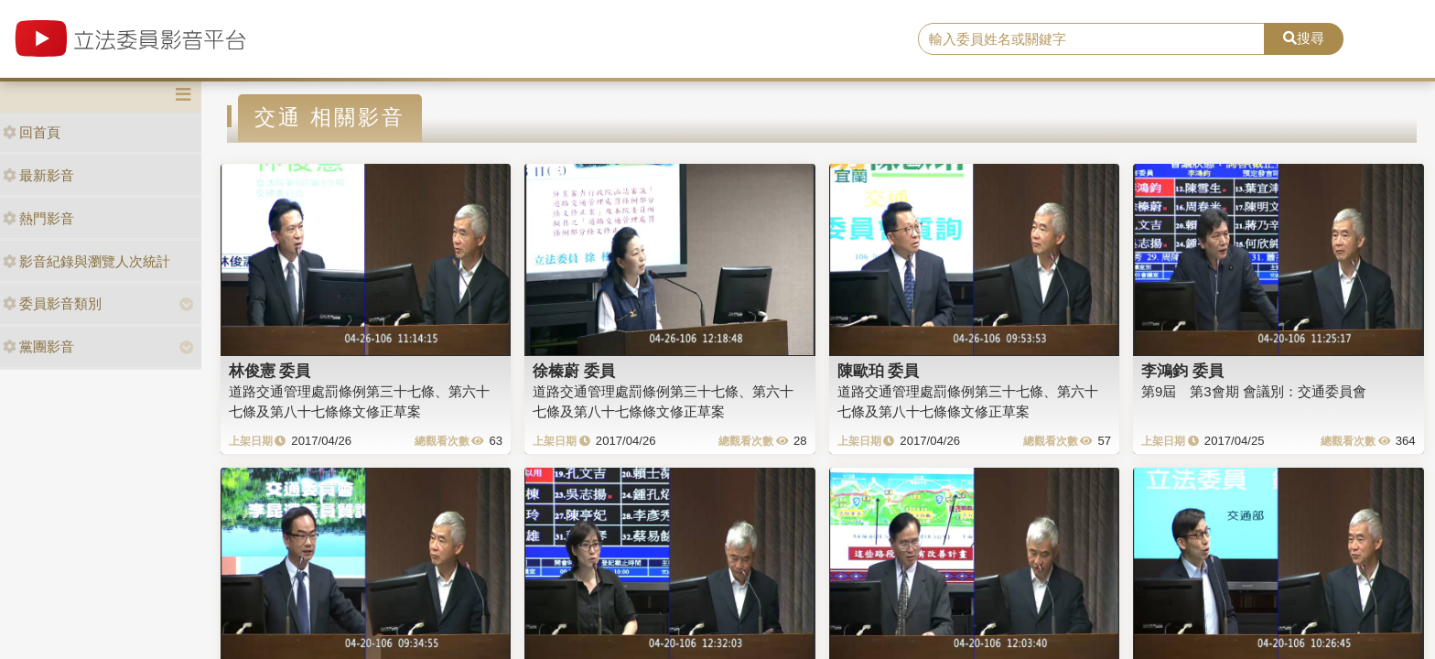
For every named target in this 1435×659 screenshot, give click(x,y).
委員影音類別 (52, 303)
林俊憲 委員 (270, 370)
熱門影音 (38, 218)
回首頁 (31, 132)
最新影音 (38, 175)
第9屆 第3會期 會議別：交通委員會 (1253, 391)
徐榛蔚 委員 (574, 370)
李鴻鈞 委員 (1182, 370)
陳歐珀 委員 (878, 370)
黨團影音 (38, 346)
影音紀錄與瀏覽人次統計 (86, 261)
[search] (1092, 39)
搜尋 (1303, 38)
